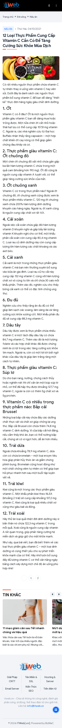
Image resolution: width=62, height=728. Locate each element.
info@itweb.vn (35, 705)
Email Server (12, 688)
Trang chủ (8, 16)
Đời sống (21, 16)
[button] (56, 6)
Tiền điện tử (50, 688)
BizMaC (49, 723)
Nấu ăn (33, 16)
